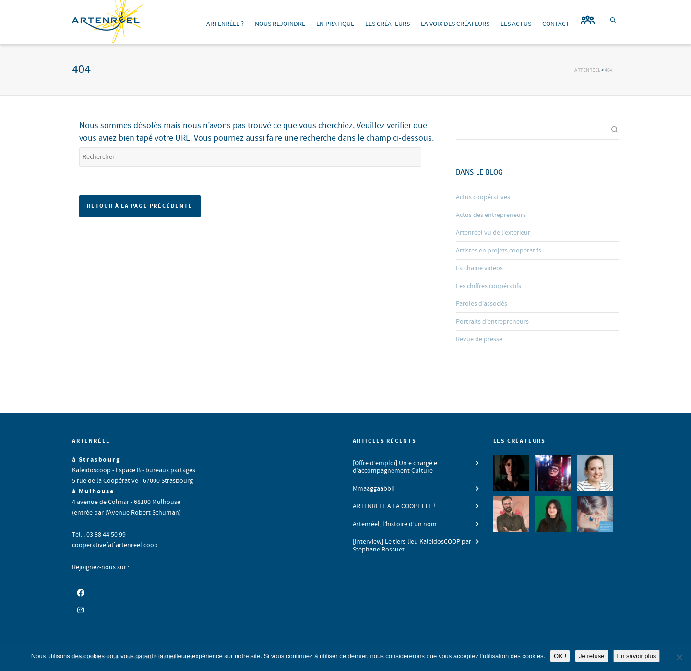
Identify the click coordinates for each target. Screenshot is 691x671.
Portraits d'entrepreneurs (492, 321)
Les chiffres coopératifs (488, 286)
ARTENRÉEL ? (225, 24)
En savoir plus (636, 655)
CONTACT (556, 24)
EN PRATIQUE (335, 24)
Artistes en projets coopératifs (498, 250)
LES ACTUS (515, 24)
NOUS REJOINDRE (280, 24)
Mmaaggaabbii (373, 488)
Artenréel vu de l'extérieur (493, 232)
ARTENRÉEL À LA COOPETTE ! (394, 506)
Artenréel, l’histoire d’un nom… (398, 524)
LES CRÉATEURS (387, 24)
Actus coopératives (483, 197)
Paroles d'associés (481, 304)
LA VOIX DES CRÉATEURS (455, 24)
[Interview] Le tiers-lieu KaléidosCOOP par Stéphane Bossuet (412, 546)
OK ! (560, 655)
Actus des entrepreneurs (491, 215)
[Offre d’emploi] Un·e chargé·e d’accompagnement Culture (395, 467)
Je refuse (591, 655)
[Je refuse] (679, 657)
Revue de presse (479, 339)
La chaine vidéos (479, 268)
